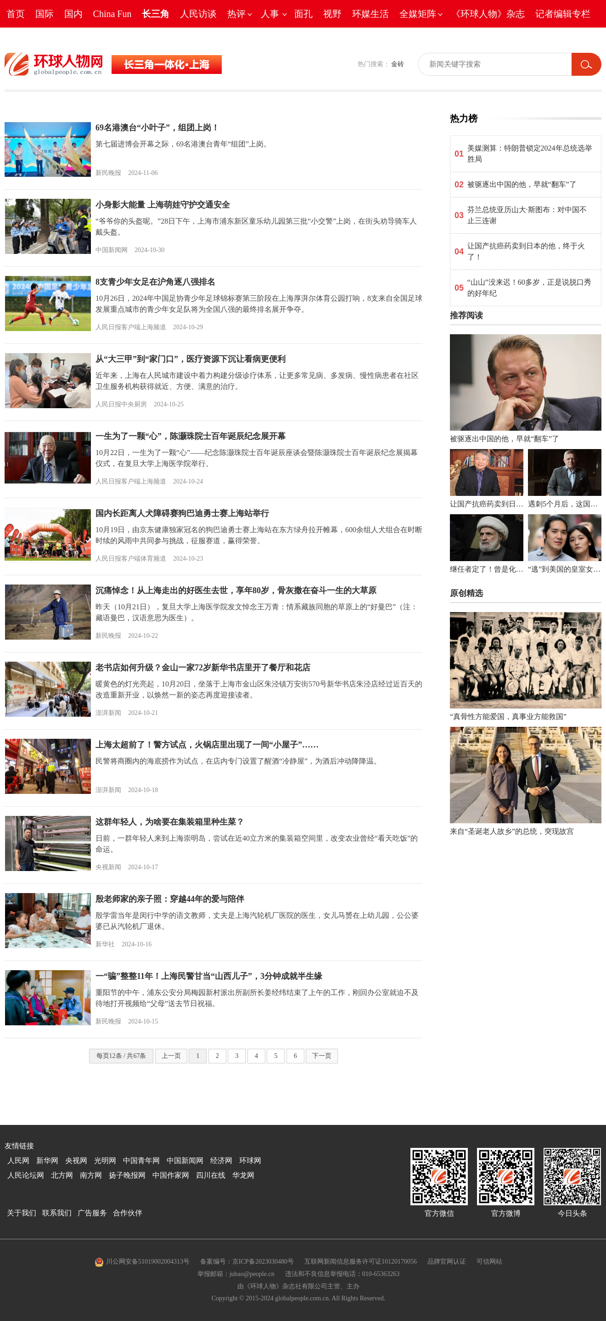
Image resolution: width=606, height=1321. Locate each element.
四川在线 (210, 1175)
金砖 (397, 64)
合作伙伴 (127, 1213)
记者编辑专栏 (562, 14)
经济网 (221, 1160)
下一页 (321, 1055)
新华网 (47, 1160)
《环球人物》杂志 (488, 14)
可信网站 (489, 1261)
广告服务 (92, 1213)
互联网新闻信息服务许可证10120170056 (360, 1261)
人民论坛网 (25, 1175)
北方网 (62, 1175)
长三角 (155, 14)
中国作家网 (170, 1175)
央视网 (76, 1160)
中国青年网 (141, 1160)
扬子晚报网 (127, 1175)
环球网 (250, 1160)
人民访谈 (198, 14)
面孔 (303, 14)
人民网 (18, 1160)
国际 (44, 14)
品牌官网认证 (446, 1261)
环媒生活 (370, 14)
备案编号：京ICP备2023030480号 (247, 1261)
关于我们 (21, 1213)
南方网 (91, 1175)
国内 (73, 14)
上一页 (171, 1055)
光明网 (105, 1160)
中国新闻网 (185, 1160)
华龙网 (243, 1175)
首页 (15, 14)
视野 (332, 14)
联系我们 (57, 1213)
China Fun (112, 14)
